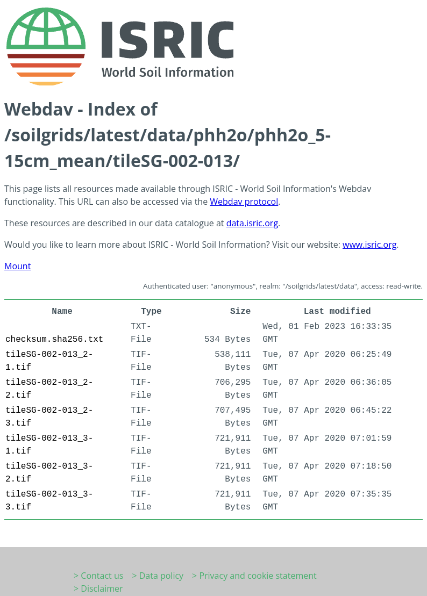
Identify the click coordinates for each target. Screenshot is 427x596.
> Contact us (98, 575)
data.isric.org (252, 223)
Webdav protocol (244, 201)
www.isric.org (369, 244)
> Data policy (157, 575)
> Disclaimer (98, 588)
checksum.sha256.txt (54, 340)
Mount (17, 266)
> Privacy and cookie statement (254, 575)
